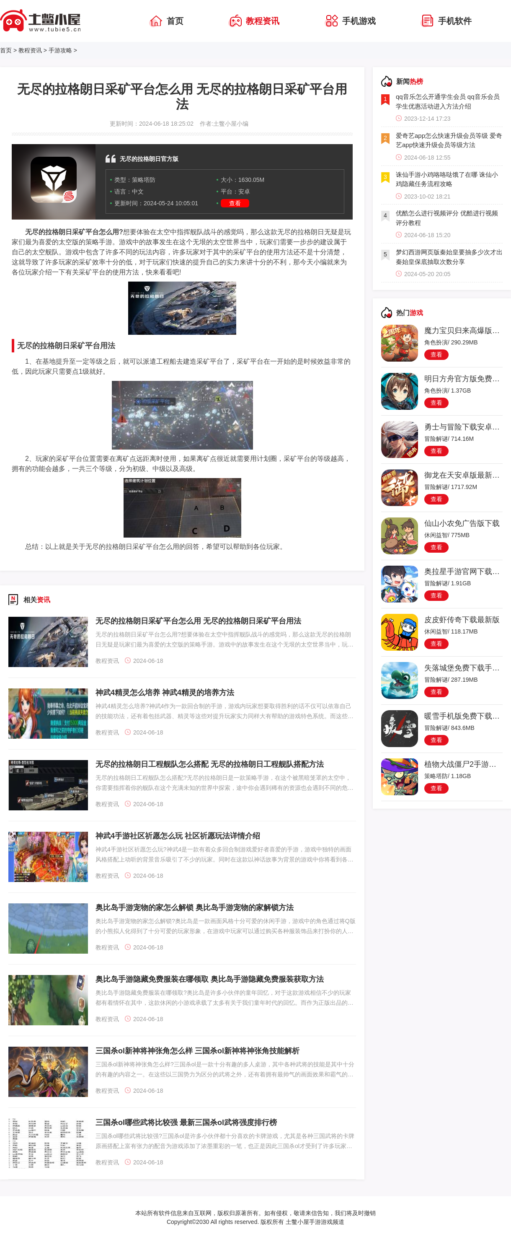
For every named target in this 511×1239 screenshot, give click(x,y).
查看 (235, 203)
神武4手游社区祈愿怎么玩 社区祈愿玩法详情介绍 (177, 836)
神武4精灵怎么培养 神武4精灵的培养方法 (164, 692)
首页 (6, 50)
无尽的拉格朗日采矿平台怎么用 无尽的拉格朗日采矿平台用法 (198, 621)
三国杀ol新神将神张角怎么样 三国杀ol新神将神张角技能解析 (197, 1051)
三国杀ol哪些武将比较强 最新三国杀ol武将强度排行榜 (186, 1122)
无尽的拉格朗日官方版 (149, 158)
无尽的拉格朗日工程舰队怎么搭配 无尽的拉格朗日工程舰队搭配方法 (209, 764)
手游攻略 (60, 50)
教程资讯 (30, 50)
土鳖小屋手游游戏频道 (314, 1221)
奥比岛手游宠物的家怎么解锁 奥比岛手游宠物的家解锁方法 (194, 907)
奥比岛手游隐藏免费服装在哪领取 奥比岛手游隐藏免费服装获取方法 (209, 979)
